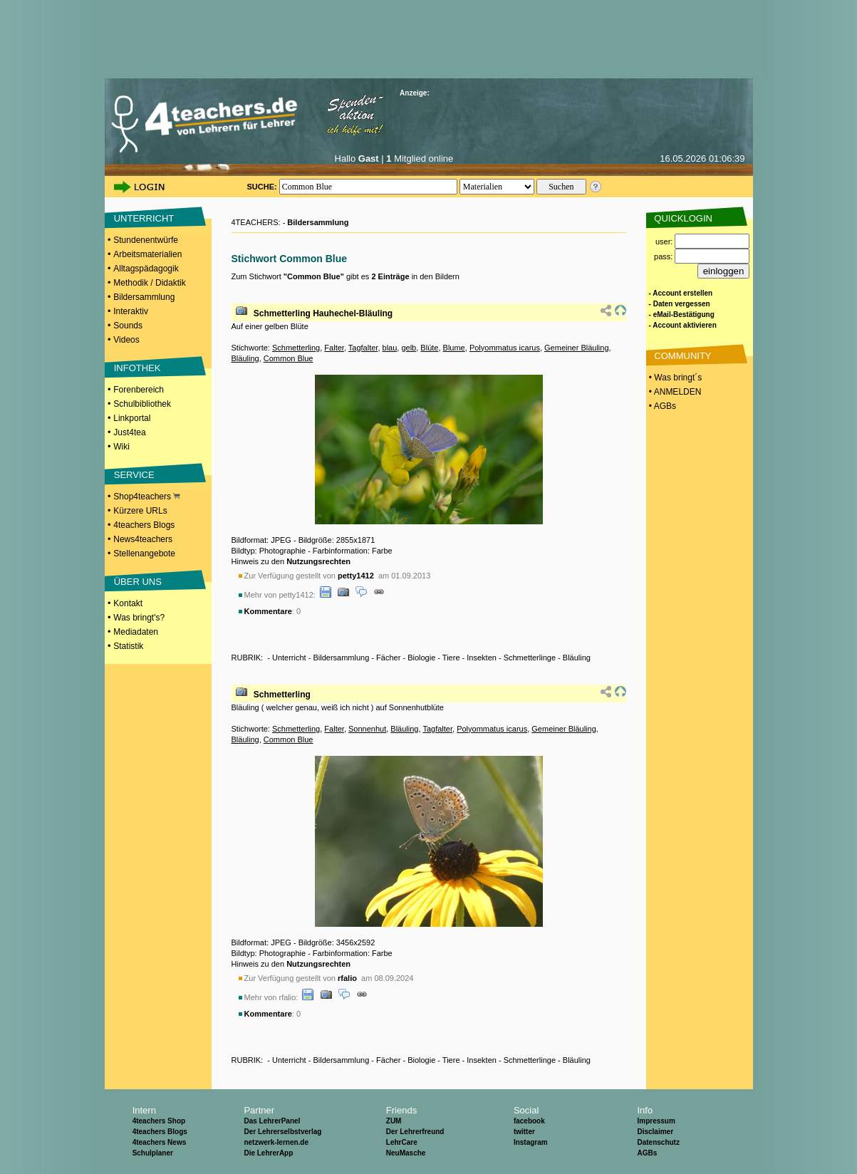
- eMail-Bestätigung (682, 314)
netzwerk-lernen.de (276, 1142)
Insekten (482, 657)
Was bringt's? (139, 618)
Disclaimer (655, 1132)
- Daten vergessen (679, 304)
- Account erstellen (681, 293)
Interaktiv (130, 311)
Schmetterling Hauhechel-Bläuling (323, 313)
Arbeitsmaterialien (147, 254)
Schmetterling (296, 347)
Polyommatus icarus (504, 347)
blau (390, 347)
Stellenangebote (144, 554)
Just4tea (129, 432)
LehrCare (401, 1142)
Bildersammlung (144, 297)
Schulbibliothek (142, 404)
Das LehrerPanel (272, 1121)
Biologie (421, 657)
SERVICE (134, 474)
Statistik (128, 646)
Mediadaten (135, 632)
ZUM (394, 1121)
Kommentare (268, 611)
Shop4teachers (146, 497)
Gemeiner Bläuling (576, 347)
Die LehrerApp (268, 1153)
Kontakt (127, 603)
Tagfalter (363, 347)
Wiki (121, 447)
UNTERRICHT (144, 218)
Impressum (656, 1121)
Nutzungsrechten (318, 561)
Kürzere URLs (140, 511)
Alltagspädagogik (145, 269)
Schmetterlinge (530, 657)
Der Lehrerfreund (415, 1132)
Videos (126, 340)
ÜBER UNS (138, 581)
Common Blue (288, 358)
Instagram (531, 1142)
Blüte (429, 347)
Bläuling (245, 358)
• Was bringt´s (674, 378)
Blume (454, 347)
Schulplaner (153, 1153)
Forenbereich (138, 390)
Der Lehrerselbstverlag (282, 1132)
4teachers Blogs (144, 525)
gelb (408, 347)
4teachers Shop (159, 1121)
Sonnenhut (367, 728)
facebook (529, 1121)
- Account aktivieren (683, 325)
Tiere (451, 657)
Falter (334, 347)
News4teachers (142, 539)
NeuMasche (406, 1153)
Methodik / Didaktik (149, 283)
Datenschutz (658, 1142)
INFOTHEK (137, 368)
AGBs (647, 1153)
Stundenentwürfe (145, 240)
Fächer (388, 657)
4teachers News (160, 1142)
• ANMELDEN (674, 392)
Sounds (127, 326)
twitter (524, 1132)
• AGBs (662, 406)
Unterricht (289, 657)
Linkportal (131, 418)
